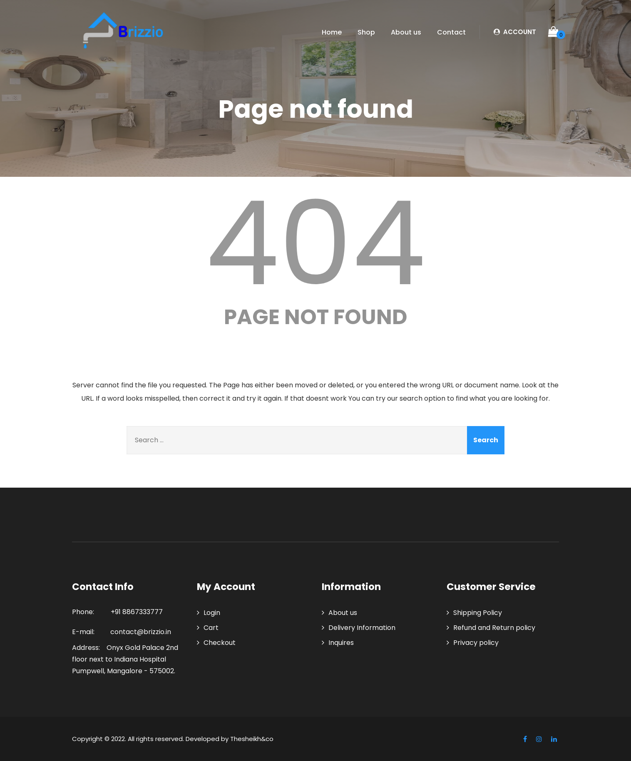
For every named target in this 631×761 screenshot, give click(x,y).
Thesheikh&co (251, 738)
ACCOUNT (515, 31)
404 (315, 243)
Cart (211, 627)
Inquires (341, 642)
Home (332, 32)
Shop (366, 32)
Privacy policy (476, 642)
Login (212, 612)
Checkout (220, 642)
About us (406, 32)
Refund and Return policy (494, 627)
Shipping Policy (477, 612)
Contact (451, 32)
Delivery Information (361, 627)
